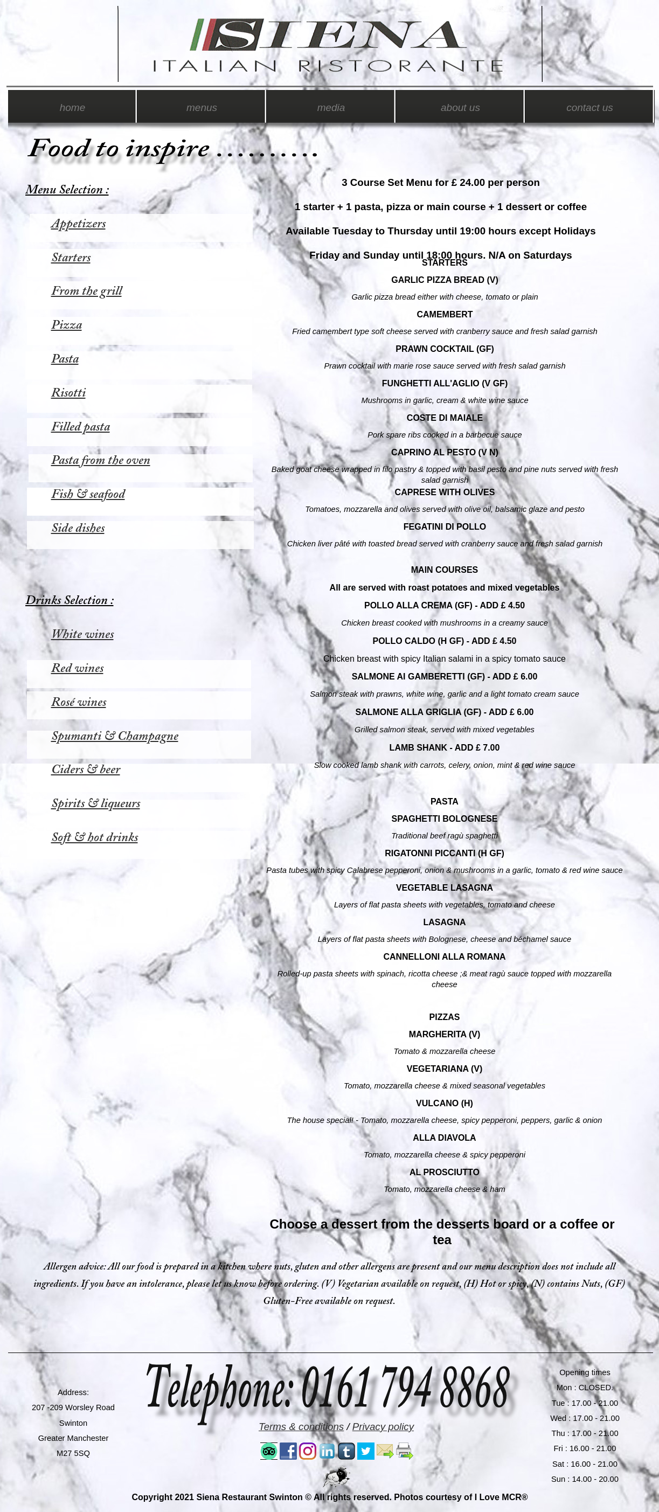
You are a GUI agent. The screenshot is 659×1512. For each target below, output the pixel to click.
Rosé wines (78, 702)
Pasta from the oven (100, 460)
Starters (71, 258)
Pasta (65, 359)
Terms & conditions (301, 1426)
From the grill (86, 291)
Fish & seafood (88, 494)
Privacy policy (383, 1426)
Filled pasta (80, 427)
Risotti (68, 393)
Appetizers (78, 224)
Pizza (66, 325)
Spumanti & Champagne (114, 736)
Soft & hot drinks (94, 837)
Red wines (77, 668)
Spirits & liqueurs (95, 803)
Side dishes (78, 528)
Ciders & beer (85, 770)
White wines (82, 634)
